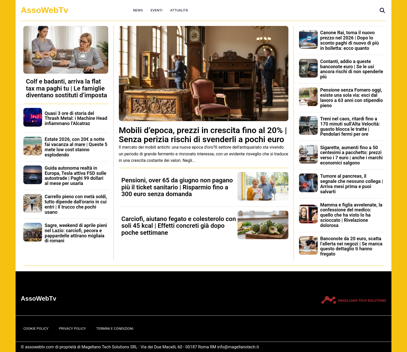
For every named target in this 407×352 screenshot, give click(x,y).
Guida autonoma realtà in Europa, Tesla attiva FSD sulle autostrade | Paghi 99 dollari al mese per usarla (75, 175)
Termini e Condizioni (114, 328)
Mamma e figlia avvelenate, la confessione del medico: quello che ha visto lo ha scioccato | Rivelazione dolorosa (351, 215)
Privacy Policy (72, 328)
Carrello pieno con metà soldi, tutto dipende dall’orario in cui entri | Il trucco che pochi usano (76, 204)
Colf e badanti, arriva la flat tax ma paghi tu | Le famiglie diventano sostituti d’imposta (66, 88)
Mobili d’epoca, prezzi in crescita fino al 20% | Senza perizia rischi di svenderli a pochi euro (203, 134)
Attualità (179, 10)
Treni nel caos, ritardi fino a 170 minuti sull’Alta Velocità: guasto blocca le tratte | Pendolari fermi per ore (350, 126)
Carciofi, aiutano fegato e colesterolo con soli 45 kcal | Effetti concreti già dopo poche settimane (178, 225)
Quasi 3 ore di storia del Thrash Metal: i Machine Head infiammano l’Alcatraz (76, 118)
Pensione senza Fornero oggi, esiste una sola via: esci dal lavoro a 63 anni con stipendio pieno (351, 97)
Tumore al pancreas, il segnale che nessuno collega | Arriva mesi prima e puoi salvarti (351, 183)
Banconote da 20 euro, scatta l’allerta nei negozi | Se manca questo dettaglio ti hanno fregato (351, 246)
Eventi (156, 10)
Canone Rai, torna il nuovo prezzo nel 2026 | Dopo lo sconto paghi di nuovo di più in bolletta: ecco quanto (349, 40)
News (138, 10)
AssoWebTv (44, 10)
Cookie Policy (36, 328)
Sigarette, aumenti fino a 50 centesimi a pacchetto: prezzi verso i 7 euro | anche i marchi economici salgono (351, 155)
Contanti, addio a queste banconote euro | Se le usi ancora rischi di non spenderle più (351, 69)
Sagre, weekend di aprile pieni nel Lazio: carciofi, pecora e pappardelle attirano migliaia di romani (76, 233)
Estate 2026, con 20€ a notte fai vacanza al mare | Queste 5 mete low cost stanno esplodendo (76, 146)
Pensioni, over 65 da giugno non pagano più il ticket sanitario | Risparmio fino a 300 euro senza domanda (177, 187)
